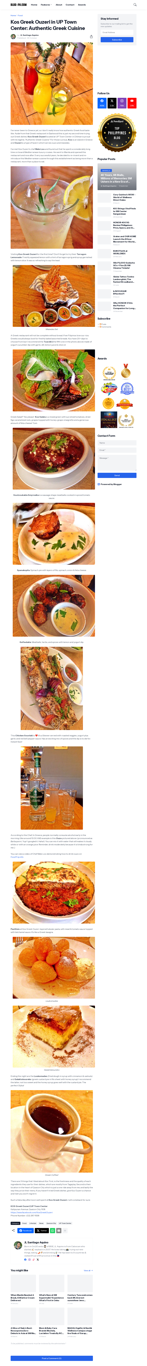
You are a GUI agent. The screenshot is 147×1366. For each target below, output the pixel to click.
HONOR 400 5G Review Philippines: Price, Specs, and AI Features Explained (123, 225)
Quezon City (51, 1223)
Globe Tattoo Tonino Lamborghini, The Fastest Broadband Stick (123, 279)
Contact (70, 4)
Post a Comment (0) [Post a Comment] (51, 1358)
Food (20, 15)
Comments (105, 327)
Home (34, 4)
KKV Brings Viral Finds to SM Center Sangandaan (124, 211)
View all (87, 1270)
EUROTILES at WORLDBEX (120, 252)
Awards (82, 4)
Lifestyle (33, 1223)
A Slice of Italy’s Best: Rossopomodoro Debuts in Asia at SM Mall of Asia (23, 1331)
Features (45, 4)
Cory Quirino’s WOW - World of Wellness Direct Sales (124, 197)
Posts (103, 324)
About (59, 4)
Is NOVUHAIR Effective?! (120, 292)
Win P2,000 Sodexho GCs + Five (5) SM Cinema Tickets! (124, 265)
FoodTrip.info (17, 857)
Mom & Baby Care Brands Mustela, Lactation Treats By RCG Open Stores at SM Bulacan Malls (51, 1331)
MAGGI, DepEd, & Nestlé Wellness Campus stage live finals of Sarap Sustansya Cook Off (79, 1331)
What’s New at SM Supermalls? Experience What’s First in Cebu (51, 1298)
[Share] (90, 36)
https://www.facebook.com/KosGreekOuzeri (32, 1212)
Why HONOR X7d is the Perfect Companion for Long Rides (123, 306)
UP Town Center (65, 1223)
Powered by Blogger (110, 484)
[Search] (133, 4)
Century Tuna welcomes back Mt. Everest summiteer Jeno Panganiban (79, 1298)
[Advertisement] (119, 68)
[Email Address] (117, 32)
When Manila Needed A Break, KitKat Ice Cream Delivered (23, 1298)
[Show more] (65, 1230)
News (41, 1223)
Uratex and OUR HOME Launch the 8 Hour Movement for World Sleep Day (124, 239)
